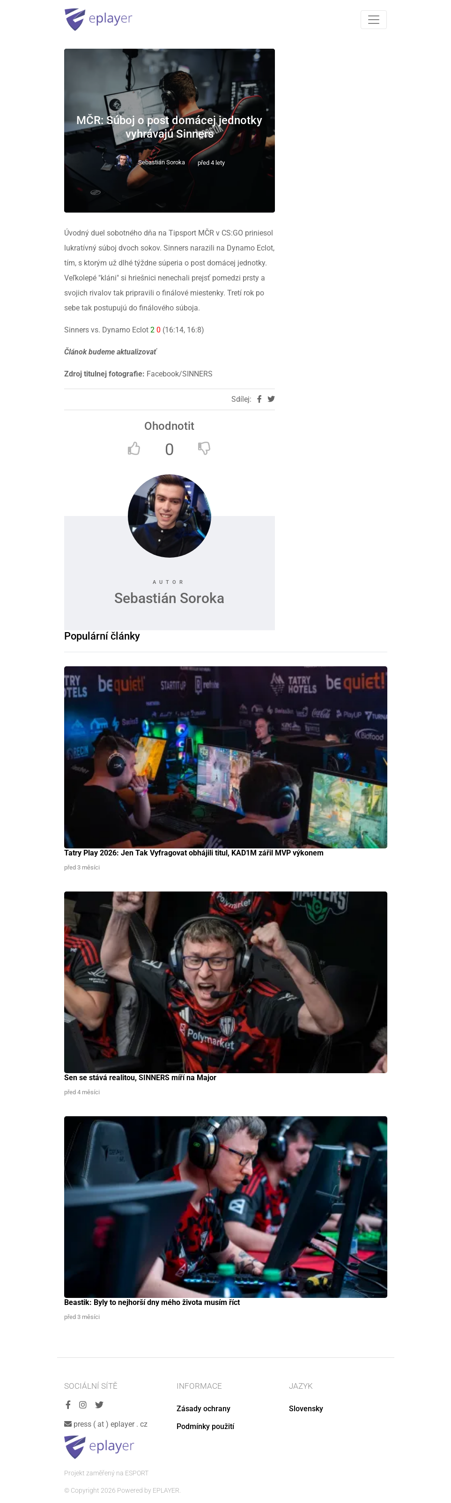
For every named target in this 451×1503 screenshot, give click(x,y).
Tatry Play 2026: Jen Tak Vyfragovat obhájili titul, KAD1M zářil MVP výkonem (194, 852)
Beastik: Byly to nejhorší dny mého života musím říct (152, 1302)
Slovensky (306, 1408)
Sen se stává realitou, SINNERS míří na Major (140, 1077)
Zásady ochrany (203, 1408)
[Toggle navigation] (374, 19)
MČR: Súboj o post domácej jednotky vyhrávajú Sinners (169, 127)
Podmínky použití (205, 1426)
